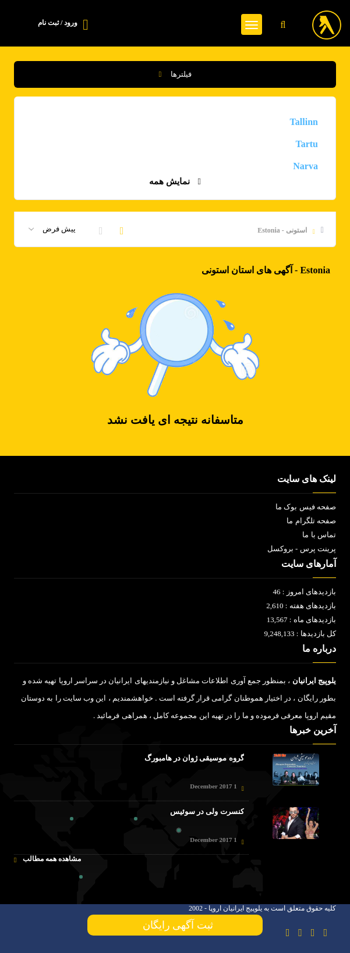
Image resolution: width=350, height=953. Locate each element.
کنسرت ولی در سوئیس (207, 811)
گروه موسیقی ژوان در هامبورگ (194, 758)
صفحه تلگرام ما (311, 520)
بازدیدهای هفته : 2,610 (301, 605)
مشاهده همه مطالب (47, 859)
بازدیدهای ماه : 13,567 (301, 619)
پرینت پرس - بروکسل (301, 548)
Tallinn (304, 122)
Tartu (306, 144)
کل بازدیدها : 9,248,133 (300, 633)
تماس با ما (319, 534)
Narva (305, 166)
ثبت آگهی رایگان (175, 925)
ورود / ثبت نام (57, 23)
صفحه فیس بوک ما (305, 506)
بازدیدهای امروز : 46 (304, 591)
